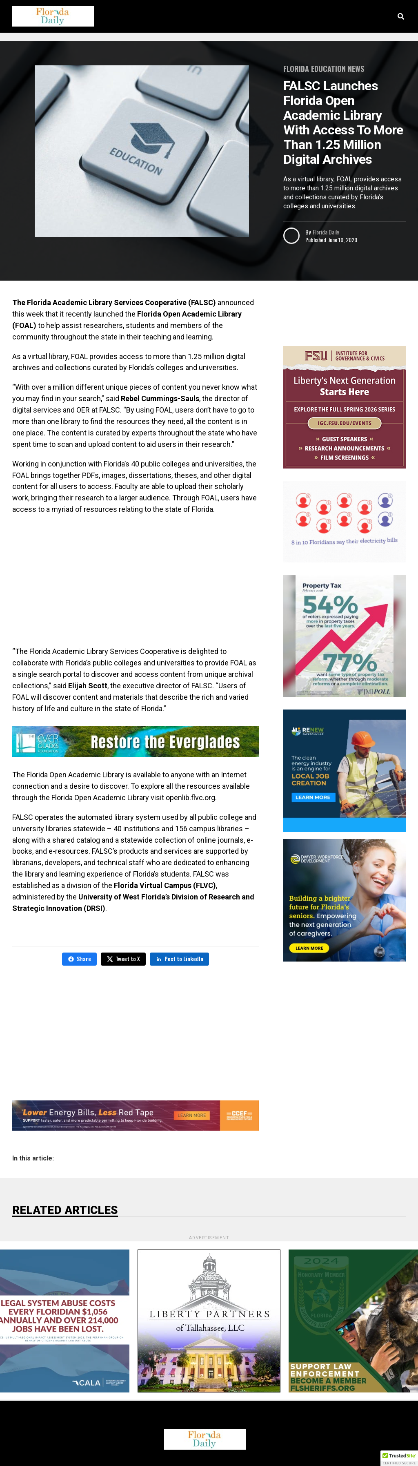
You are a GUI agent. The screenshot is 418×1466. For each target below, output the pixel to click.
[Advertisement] (135, 580)
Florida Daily (326, 232)
